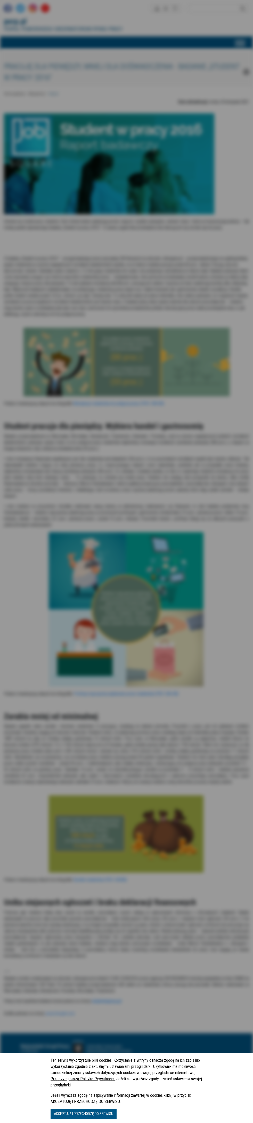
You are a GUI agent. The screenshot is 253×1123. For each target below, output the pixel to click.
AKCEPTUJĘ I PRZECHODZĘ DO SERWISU (83, 1114)
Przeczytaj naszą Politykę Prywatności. (83, 1078)
